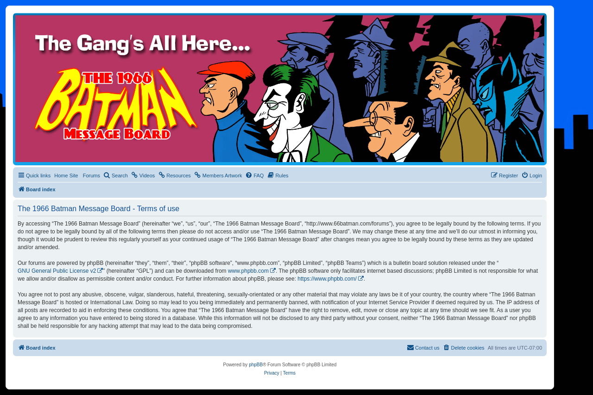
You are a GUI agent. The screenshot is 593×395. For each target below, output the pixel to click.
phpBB (256, 364)
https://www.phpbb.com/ (326, 279)
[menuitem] (115, 175)
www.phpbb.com (248, 271)
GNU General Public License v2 (57, 271)
